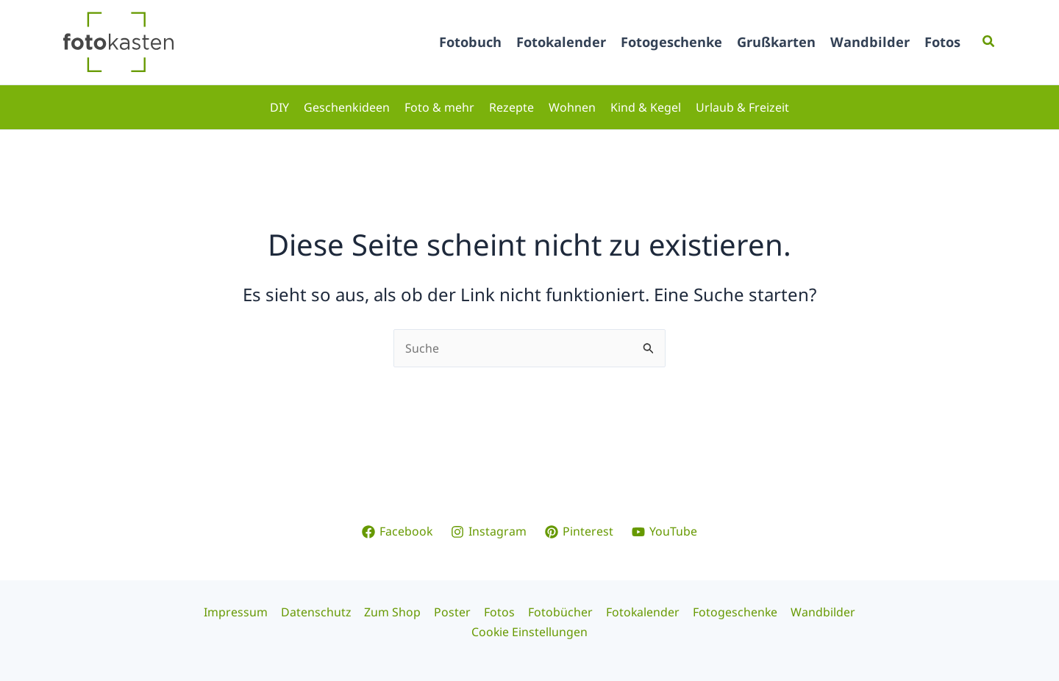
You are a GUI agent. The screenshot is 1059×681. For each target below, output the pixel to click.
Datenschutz (320, 612)
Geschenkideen (347, 107)
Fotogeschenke (671, 42)
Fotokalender (561, 42)
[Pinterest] (579, 531)
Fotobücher (559, 612)
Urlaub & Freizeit (742, 107)
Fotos (942, 42)
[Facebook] (397, 531)
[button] (989, 41)
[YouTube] (664, 531)
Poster (453, 612)
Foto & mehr (439, 107)
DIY (279, 107)
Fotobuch (470, 42)
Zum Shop (395, 612)
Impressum (241, 612)
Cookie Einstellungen (529, 632)
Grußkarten (776, 42)
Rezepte (511, 107)
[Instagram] (489, 531)
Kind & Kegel (645, 107)
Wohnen (572, 107)
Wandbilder (870, 42)
